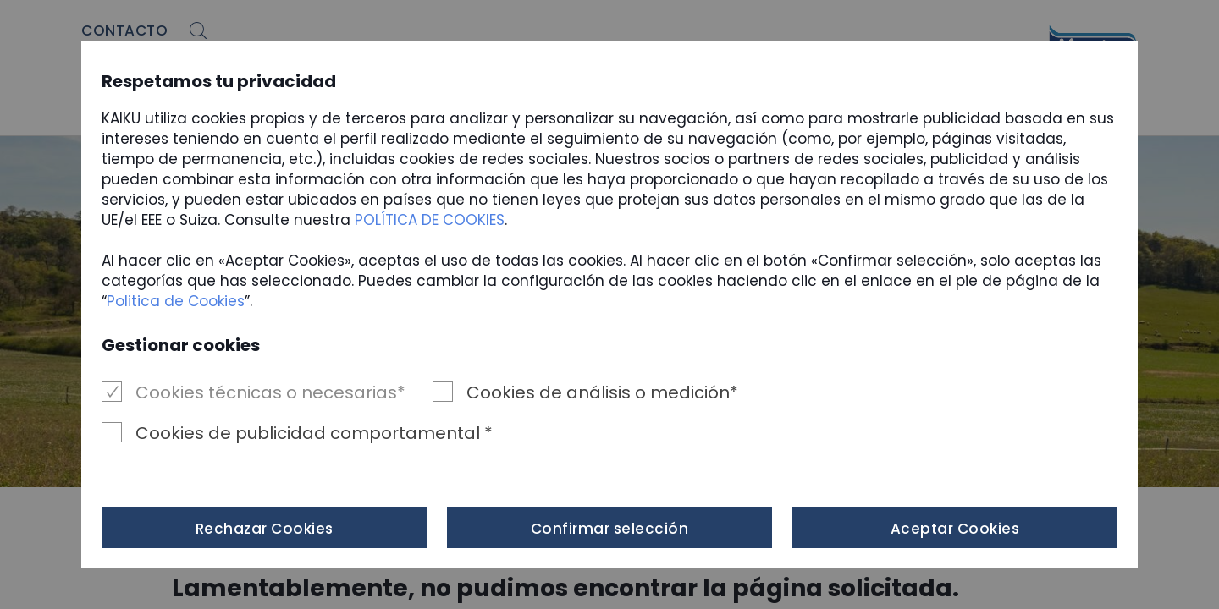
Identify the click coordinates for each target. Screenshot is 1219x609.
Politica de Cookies (176, 301)
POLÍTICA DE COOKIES (430, 220)
